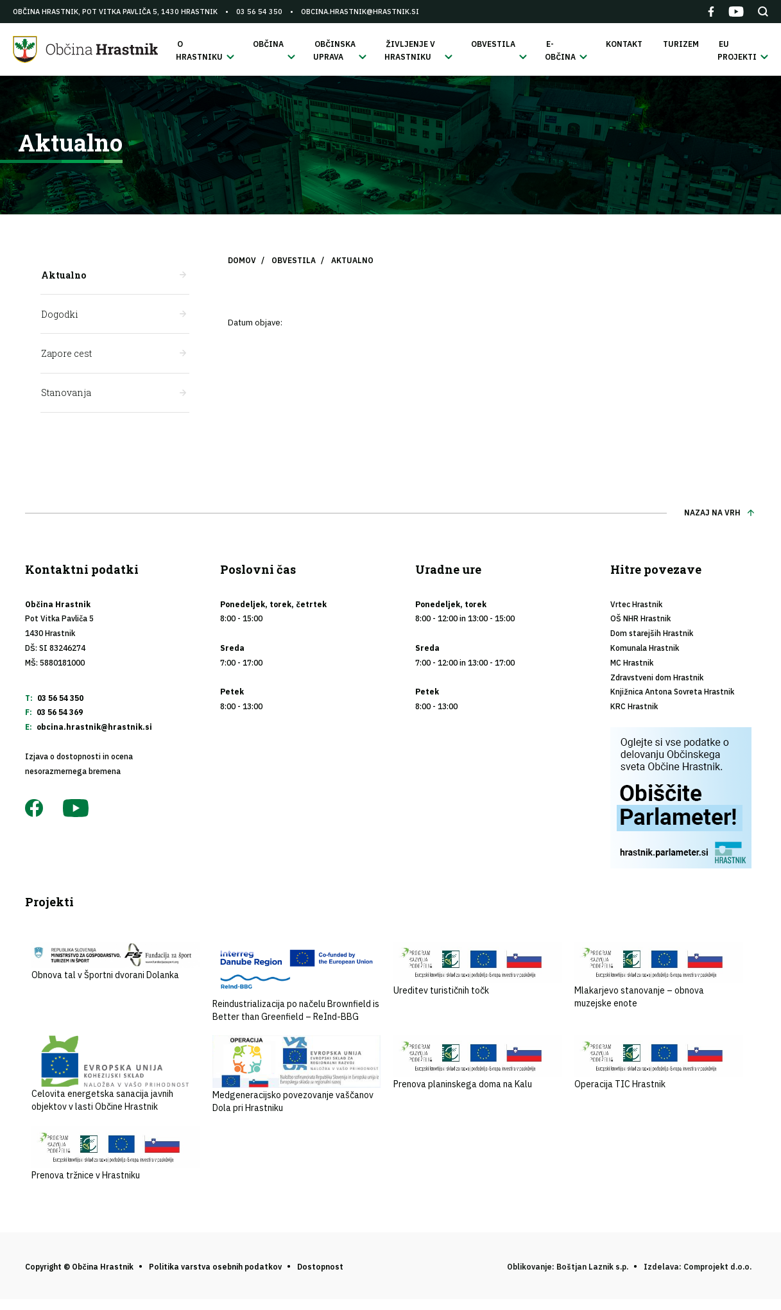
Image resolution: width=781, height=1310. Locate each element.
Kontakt (628, 44)
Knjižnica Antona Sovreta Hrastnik (672, 695)
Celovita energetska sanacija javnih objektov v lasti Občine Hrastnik (115, 1077)
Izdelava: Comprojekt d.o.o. (697, 1270)
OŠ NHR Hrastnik (640, 622)
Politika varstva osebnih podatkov (215, 1270)
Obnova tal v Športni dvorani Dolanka (115, 964)
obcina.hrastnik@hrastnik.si (360, 11)
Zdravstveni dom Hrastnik (656, 680)
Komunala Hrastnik (644, 651)
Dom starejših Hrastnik (651, 636)
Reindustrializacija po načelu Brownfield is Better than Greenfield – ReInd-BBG (296, 985)
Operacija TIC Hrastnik (658, 1066)
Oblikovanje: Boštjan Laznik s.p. (567, 1270)
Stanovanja (65, 396)
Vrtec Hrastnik (636, 607)
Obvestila (293, 261)
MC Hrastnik (631, 666)
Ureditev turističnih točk (477, 972)
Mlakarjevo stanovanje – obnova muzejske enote (658, 978)
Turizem (683, 44)
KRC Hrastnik (634, 709)
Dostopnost (320, 1270)
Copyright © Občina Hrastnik (79, 1270)
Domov (242, 261)
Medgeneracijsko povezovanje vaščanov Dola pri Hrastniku (296, 1078)
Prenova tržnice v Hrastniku (115, 1157)
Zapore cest (65, 356)
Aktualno (62, 276)
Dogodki (59, 316)
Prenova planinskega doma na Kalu (477, 1066)
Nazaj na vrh (712, 516)
